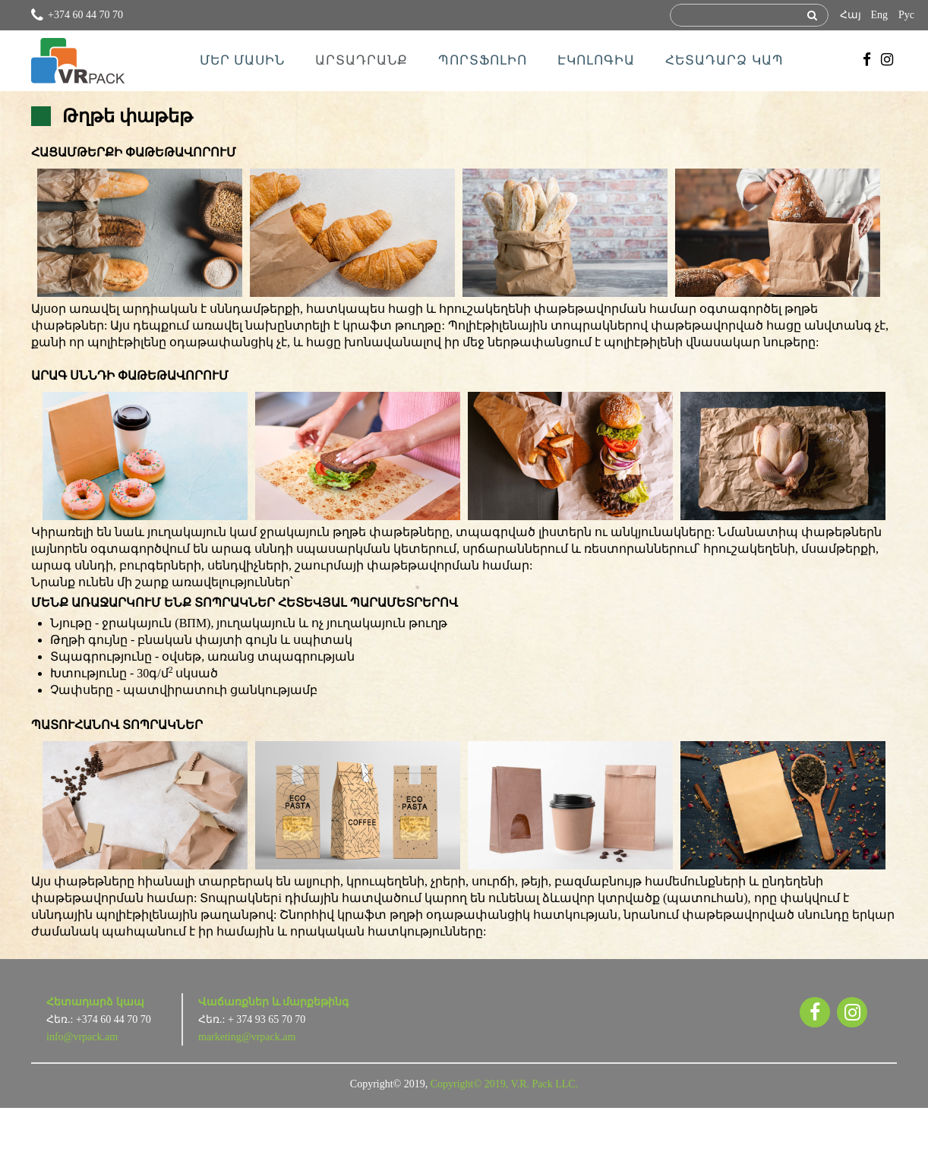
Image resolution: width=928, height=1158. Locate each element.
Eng (879, 15)
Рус (906, 15)
